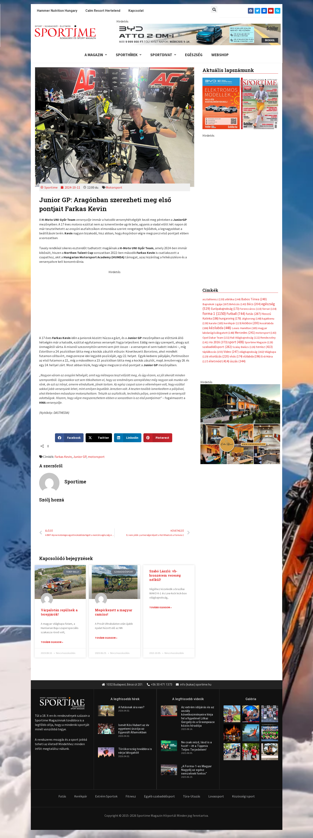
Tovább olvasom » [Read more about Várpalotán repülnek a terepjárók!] (52, 642)
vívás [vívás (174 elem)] (236, 361)
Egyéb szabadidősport (159, 796)
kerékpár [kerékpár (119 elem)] (233, 327)
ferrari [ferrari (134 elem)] (269, 313)
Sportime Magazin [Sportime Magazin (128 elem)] (259, 346)
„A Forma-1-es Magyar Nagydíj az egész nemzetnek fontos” (196, 770)
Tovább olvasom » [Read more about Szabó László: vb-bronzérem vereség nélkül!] (160, 607)
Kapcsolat (136, 11)
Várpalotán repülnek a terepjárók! (59, 612)
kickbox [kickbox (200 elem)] (250, 327)
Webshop (220, 54)
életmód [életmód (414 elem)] (219, 365)
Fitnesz (131, 796)
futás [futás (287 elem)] (253, 318)
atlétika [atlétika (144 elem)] (233, 303)
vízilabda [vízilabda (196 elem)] (251, 361)
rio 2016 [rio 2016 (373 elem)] (218, 346)
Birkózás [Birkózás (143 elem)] (237, 308)
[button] (214, 9)
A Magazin (96, 54)
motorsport (96, 457)
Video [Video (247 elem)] (231, 356)
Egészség (193, 54)
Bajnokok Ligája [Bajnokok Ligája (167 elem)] (215, 308)
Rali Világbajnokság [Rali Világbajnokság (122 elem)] (245, 341)
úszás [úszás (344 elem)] (237, 365)
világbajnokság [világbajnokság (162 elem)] (251, 356)
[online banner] (240, 428)
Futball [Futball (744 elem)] (235, 317)
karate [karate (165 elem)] (216, 327)
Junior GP (79, 457)
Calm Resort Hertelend (102, 11)
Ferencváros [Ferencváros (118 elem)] (251, 313)
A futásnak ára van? (131, 707)
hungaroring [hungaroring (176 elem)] (230, 322)
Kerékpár (80, 796)
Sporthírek (128, 54)
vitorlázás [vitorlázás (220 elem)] (219, 361)
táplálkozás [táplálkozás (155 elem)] (212, 356)
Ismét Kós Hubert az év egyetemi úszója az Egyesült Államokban (133, 729)
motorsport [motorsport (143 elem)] (266, 337)
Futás (62, 796)
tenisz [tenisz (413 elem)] (264, 351)
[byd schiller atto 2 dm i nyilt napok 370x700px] (240, 208)
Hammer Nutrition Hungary (57, 11)
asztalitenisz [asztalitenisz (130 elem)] (213, 303)
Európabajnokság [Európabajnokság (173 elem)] (225, 313)
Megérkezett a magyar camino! (113, 612)
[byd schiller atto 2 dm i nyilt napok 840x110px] (198, 34)
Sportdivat (163, 54)
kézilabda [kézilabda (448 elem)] (220, 332)
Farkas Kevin (63, 457)
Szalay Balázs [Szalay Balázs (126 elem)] (243, 351)
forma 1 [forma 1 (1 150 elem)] (214, 317)
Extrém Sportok (106, 796)
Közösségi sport (243, 796)
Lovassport (216, 796)
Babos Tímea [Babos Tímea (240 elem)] (254, 303)
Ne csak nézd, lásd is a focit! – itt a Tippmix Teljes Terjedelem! (196, 746)
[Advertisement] (114, 302)
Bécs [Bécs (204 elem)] (254, 308)
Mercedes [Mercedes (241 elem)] (245, 337)
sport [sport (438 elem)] (236, 346)
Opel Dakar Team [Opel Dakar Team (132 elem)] (216, 341)
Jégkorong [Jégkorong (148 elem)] (251, 322)
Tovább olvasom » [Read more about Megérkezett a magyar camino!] (106, 637)
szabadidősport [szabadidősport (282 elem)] (217, 351)
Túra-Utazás (191, 796)
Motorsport (114, 187)
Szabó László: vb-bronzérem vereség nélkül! (165, 575)
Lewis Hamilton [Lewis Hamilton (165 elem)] (244, 332)
